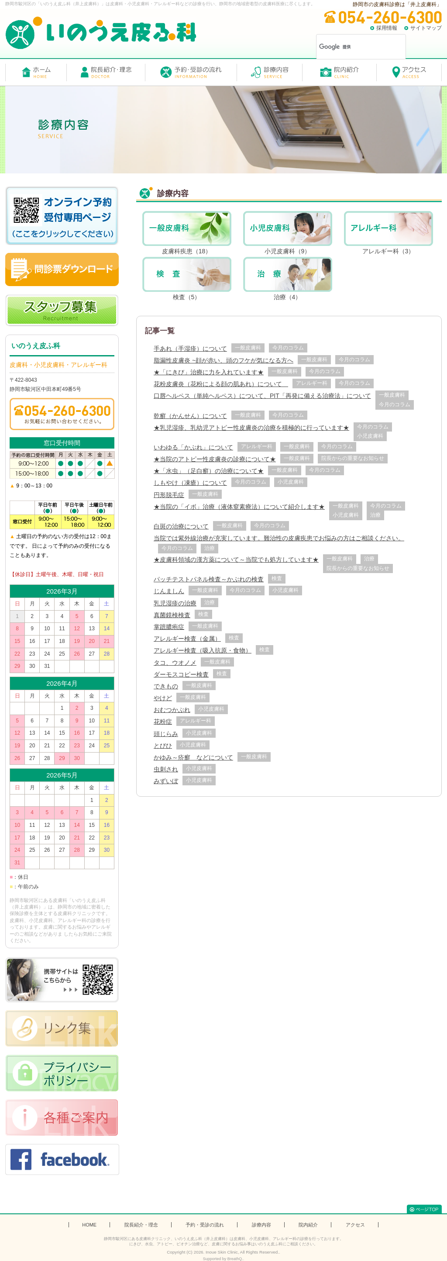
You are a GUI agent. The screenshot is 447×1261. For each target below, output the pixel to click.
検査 (277, 578)
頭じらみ (166, 733)
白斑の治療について (181, 526)
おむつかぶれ (172, 709)
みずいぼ (166, 780)
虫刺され (166, 769)
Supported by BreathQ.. (223, 1259)
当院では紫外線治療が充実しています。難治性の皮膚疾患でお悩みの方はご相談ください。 (279, 538)
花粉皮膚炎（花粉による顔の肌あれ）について (221, 383)
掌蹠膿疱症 (169, 626)
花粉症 (163, 721)
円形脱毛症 (169, 494)
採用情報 (386, 28)
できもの (166, 686)
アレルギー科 (311, 383)
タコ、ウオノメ (175, 662)
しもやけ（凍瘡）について (190, 482)
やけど (163, 697)
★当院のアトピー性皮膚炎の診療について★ (215, 459)
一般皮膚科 (248, 348)
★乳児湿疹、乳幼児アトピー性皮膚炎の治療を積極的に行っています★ (251, 427)
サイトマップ (426, 28)
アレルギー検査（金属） (187, 638)
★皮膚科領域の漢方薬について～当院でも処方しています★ (236, 559)
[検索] (349, 46)
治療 (375, 515)
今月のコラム (288, 348)
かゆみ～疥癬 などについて (193, 757)
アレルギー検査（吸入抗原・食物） (202, 650)
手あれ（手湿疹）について (190, 348)
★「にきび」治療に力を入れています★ (209, 372)
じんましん (169, 590)
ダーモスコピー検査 (181, 674)
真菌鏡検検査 (172, 614)
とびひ (163, 745)
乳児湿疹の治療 (175, 603)
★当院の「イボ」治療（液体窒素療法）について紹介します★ (239, 506)
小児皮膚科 (370, 436)
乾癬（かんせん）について (190, 415)
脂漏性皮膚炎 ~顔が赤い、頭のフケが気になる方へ (223, 360)
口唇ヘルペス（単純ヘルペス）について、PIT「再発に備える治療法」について (262, 395)
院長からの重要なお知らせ (352, 458)
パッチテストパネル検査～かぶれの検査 (209, 579)
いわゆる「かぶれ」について (193, 447)
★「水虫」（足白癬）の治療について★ (209, 470)
